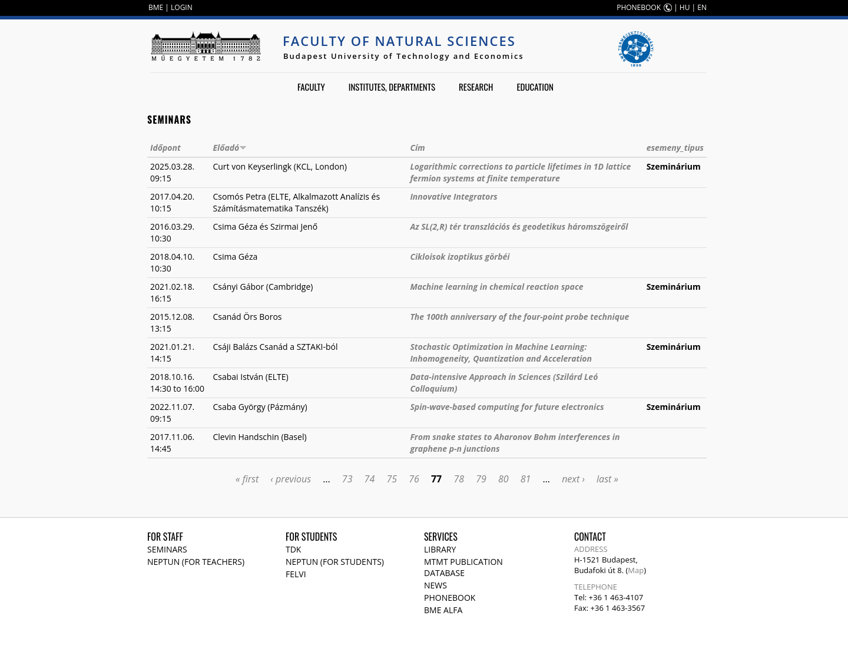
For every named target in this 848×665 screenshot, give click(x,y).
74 (370, 478)
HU (685, 7)
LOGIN (182, 7)
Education (535, 86)
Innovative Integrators (453, 196)
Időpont (165, 147)
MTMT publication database (463, 567)
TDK (293, 549)
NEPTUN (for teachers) (195, 561)
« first (247, 478)
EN (702, 7)
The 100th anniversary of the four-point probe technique (519, 316)
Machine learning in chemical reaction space (496, 286)
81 (526, 478)
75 (391, 478)
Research (476, 86)
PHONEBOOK (639, 7)
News (435, 585)
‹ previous (290, 478)
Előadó (230, 147)
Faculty (311, 86)
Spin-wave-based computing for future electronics (507, 406)
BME (155, 7)
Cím (417, 147)
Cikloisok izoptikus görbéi (459, 256)
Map (636, 570)
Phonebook (449, 597)
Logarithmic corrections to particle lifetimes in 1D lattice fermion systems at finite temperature (520, 172)
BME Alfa (443, 610)
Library (440, 549)
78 (458, 478)
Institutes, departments (392, 86)
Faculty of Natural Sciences (399, 40)
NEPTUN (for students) (335, 561)
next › (573, 478)
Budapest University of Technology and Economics (403, 56)
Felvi (296, 574)
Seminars (167, 549)
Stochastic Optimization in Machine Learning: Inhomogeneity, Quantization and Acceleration (501, 352)
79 (481, 478)
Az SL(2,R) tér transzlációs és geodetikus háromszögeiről (519, 226)
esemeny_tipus (675, 147)
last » (607, 478)
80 (503, 478)
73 (347, 478)
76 (414, 478)
